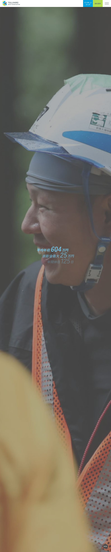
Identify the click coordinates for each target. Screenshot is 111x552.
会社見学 (98, 3)
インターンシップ (88, 3)
